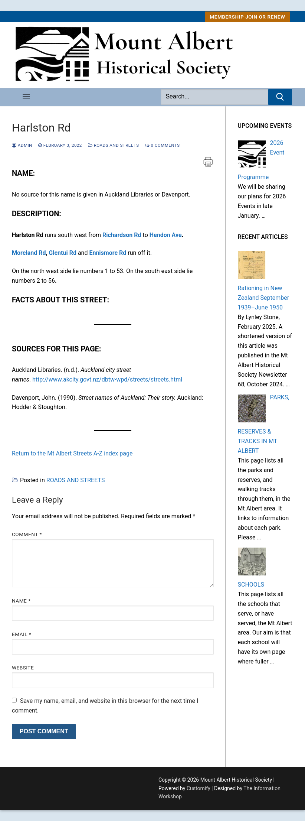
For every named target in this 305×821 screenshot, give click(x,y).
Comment (27, 534)
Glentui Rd (62, 252)
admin (22, 145)
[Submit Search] (280, 97)
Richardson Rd (121, 234)
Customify (198, 788)
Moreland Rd (29, 252)
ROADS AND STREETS (113, 145)
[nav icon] (26, 97)
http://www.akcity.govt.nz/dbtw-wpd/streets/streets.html (107, 379)
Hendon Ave (166, 234)
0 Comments (162, 145)
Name (21, 601)
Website (23, 668)
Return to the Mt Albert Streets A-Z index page (72, 453)
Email (21, 634)
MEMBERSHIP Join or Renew (247, 17)
